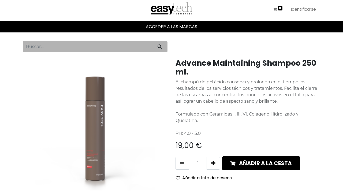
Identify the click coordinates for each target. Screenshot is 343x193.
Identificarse (303, 9)
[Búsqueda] (159, 46)
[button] (261, 163)
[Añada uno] (213, 163)
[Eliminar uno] (182, 163)
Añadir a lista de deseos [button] (204, 178)
